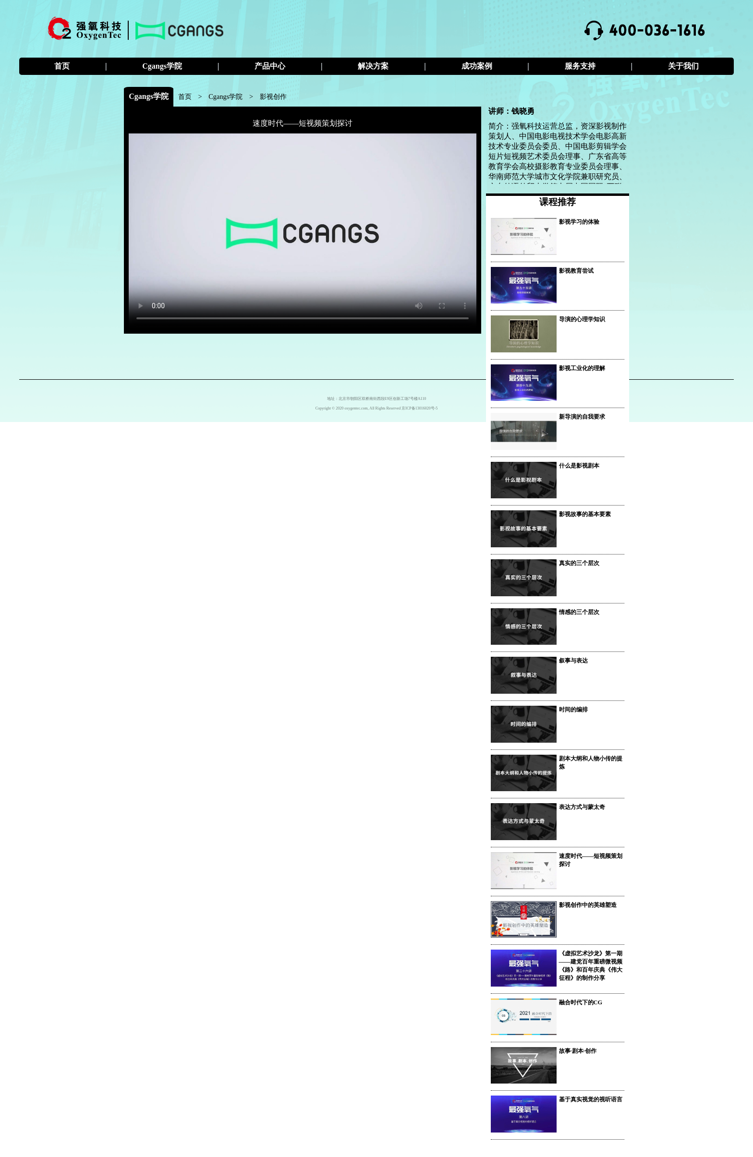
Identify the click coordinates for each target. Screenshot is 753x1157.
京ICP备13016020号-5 (419, 408)
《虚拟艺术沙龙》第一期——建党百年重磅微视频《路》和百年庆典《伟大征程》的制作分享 (591, 965)
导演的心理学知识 (582, 319)
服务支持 (580, 66)
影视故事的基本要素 (585, 514)
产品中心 (270, 66)
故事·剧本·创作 (577, 1051)
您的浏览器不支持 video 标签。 (302, 231)
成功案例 (477, 66)
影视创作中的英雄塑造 (588, 905)
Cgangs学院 (162, 66)
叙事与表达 (573, 660)
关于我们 (683, 66)
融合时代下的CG (581, 1002)
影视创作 (273, 96)
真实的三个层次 (579, 563)
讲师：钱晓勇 (511, 111)
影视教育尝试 (576, 270)
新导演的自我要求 (582, 416)
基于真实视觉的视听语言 (590, 1099)
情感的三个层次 (579, 612)
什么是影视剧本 (579, 465)
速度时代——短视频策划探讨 (302, 123)
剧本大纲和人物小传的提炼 (590, 762)
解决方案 (373, 66)
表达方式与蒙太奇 (582, 807)
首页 (62, 66)
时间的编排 (573, 709)
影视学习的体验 (579, 221)
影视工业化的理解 (582, 368)
